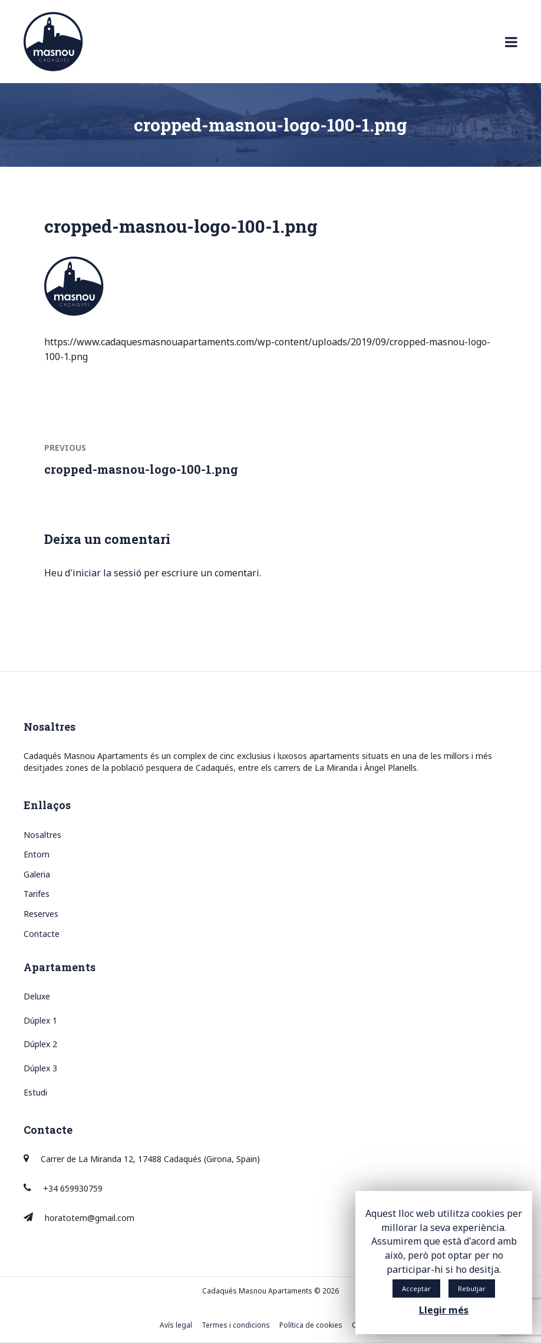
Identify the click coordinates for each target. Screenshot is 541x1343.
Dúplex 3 (40, 1068)
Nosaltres (42, 834)
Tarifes (37, 893)
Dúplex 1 (40, 1020)
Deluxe (37, 996)
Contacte (42, 933)
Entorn (37, 854)
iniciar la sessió (106, 572)
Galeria (37, 874)
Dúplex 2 (40, 1044)
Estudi (35, 1092)
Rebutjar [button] (472, 1288)
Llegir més (444, 1310)
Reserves (41, 913)
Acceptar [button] (416, 1288)
